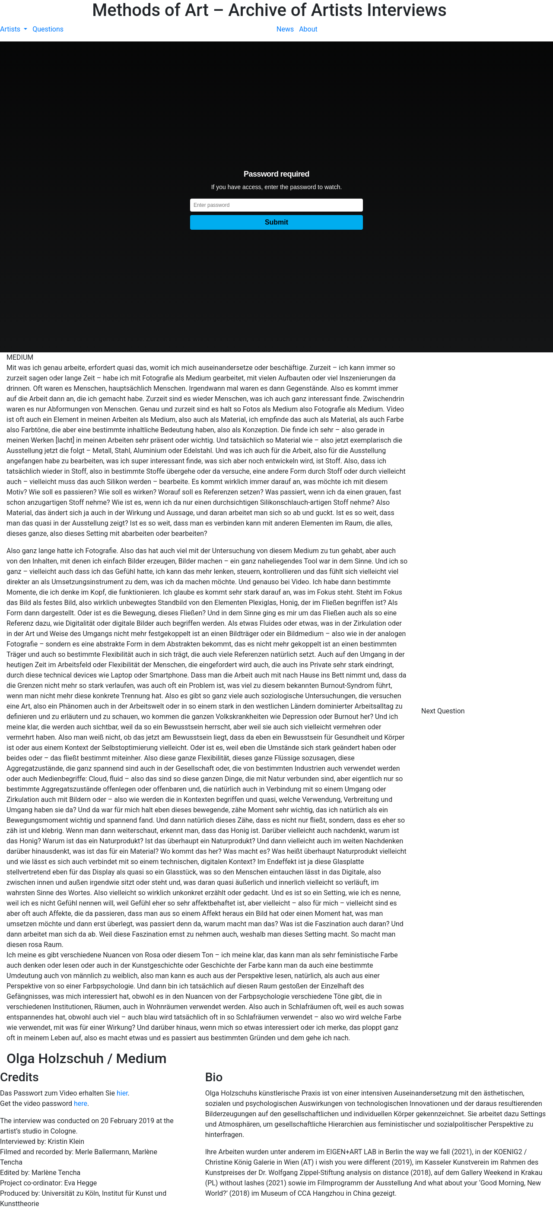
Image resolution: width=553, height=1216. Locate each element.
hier (122, 1093)
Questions (48, 29)
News (285, 29)
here (80, 1103)
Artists (11, 29)
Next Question (444, 711)
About (308, 29)
